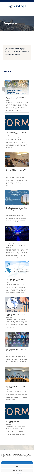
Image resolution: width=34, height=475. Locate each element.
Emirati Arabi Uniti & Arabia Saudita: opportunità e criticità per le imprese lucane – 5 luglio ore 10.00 (16, 209)
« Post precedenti (8, 441)
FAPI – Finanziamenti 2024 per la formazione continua (15, 279)
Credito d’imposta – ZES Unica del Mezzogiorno (15, 315)
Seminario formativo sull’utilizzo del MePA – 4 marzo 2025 (16, 133)
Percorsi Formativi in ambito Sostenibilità (14, 422)
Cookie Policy (13, 473)
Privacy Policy (19, 473)
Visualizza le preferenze (17, 470)
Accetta (17, 463)
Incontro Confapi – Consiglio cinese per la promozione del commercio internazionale (16, 171)
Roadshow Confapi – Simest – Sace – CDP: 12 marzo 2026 (16, 98)
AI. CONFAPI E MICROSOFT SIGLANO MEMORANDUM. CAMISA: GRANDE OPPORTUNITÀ (16, 386)
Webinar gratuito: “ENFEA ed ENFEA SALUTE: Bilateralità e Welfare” (16, 350)
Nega (17, 466)
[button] (32, 451)
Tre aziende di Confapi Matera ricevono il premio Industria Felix (15, 244)
